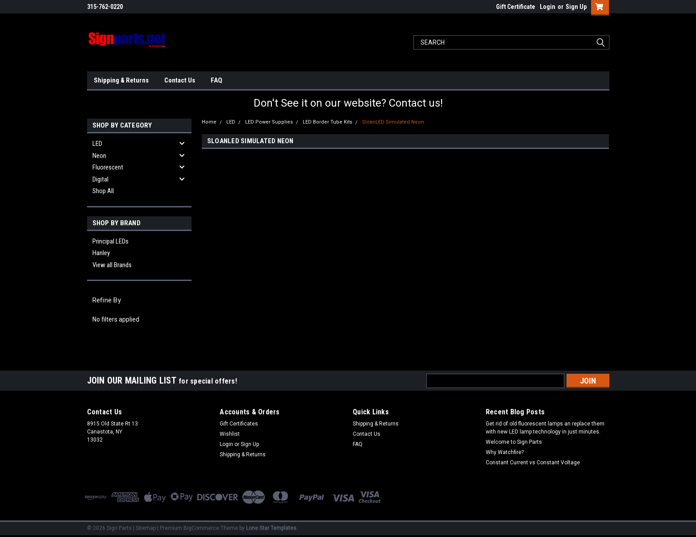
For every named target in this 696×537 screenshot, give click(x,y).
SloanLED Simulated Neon (393, 122)
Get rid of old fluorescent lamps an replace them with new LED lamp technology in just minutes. (545, 428)
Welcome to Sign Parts (514, 442)
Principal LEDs (110, 241)
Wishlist (230, 434)
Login (547, 6)
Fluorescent (107, 167)
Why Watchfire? (505, 452)
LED (97, 144)
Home (209, 122)
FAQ (216, 80)
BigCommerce (201, 528)
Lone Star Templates (271, 528)
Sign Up (576, 6)
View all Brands (112, 265)
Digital (100, 179)
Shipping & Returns (121, 80)
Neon (99, 156)
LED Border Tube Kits (327, 122)
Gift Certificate (515, 6)
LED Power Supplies (269, 122)
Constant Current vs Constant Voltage (533, 462)
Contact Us (179, 80)
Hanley (101, 253)
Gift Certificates (239, 424)
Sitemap (146, 528)
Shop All (103, 191)
